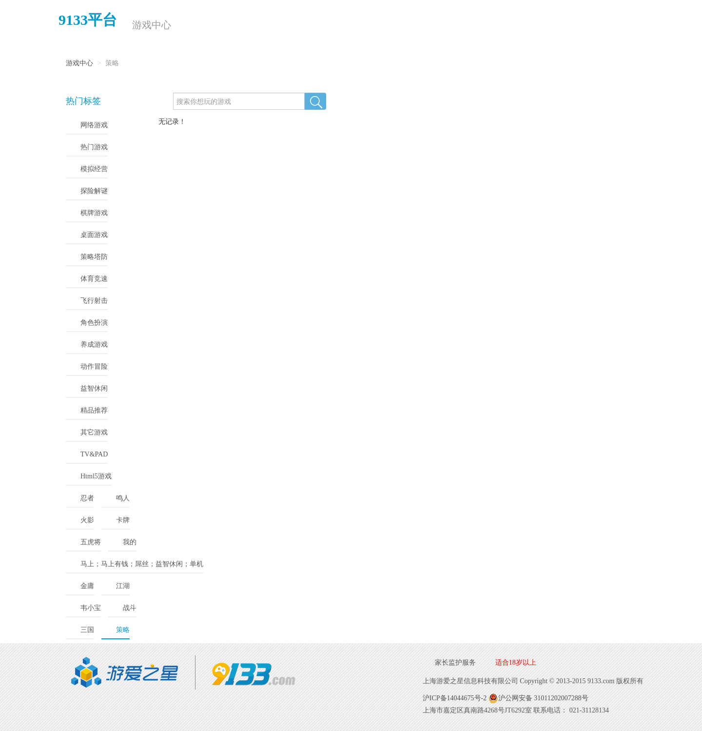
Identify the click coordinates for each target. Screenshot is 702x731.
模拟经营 (94, 169)
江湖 (123, 586)
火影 (87, 520)
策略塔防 (94, 256)
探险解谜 (94, 191)
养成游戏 (94, 344)
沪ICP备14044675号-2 (455, 698)
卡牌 (123, 520)
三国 (87, 629)
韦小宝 (90, 608)
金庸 (87, 586)
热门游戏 (94, 147)
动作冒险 (94, 366)
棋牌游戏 (94, 213)
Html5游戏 (96, 476)
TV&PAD (94, 454)
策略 (123, 629)
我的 (129, 542)
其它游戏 (94, 432)
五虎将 (90, 542)
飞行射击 (94, 300)
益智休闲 (94, 388)
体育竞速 (94, 278)
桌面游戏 (94, 234)
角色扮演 (94, 322)
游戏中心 (151, 25)
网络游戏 (94, 125)
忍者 (87, 498)
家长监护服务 (455, 662)
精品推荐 (94, 410)
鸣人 (123, 498)
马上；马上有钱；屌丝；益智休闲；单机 (141, 564)
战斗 (129, 608)
